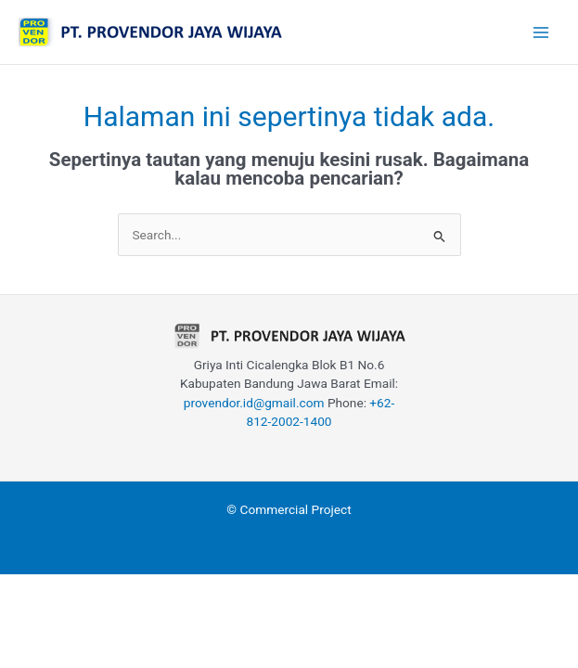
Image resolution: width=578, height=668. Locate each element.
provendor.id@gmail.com (254, 402)
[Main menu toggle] (541, 32)
